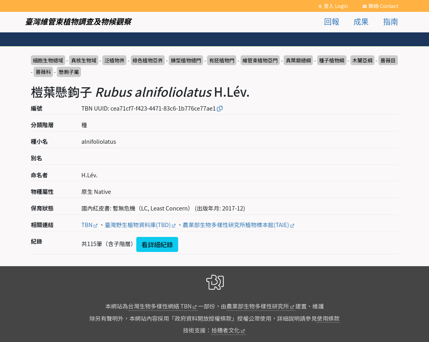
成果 (361, 21)
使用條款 (328, 318)
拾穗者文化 (225, 330)
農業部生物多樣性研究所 (257, 306)
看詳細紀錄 (157, 244)
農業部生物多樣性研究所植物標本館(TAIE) (236, 224)
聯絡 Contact (383, 5)
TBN (86, 224)
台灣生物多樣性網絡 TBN (160, 306)
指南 (390, 21)
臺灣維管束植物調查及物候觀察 (78, 21)
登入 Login (336, 5)
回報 (331, 21)
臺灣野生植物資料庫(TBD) (138, 224)
